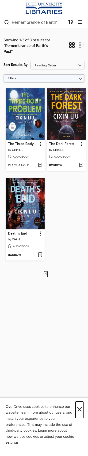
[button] (72, 46)
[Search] (7, 22)
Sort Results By (16, 65)
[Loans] (70, 23)
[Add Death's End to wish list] (40, 255)
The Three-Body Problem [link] (23, 144)
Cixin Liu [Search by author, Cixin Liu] (17, 150)
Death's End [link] (17, 234)
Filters (12, 78)
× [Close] (79, 410)
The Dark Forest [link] (61, 144)
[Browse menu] (80, 22)
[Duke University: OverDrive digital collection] (44, 8)
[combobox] (34, 22)
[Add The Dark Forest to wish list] (81, 166)
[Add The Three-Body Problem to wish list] (40, 166)
